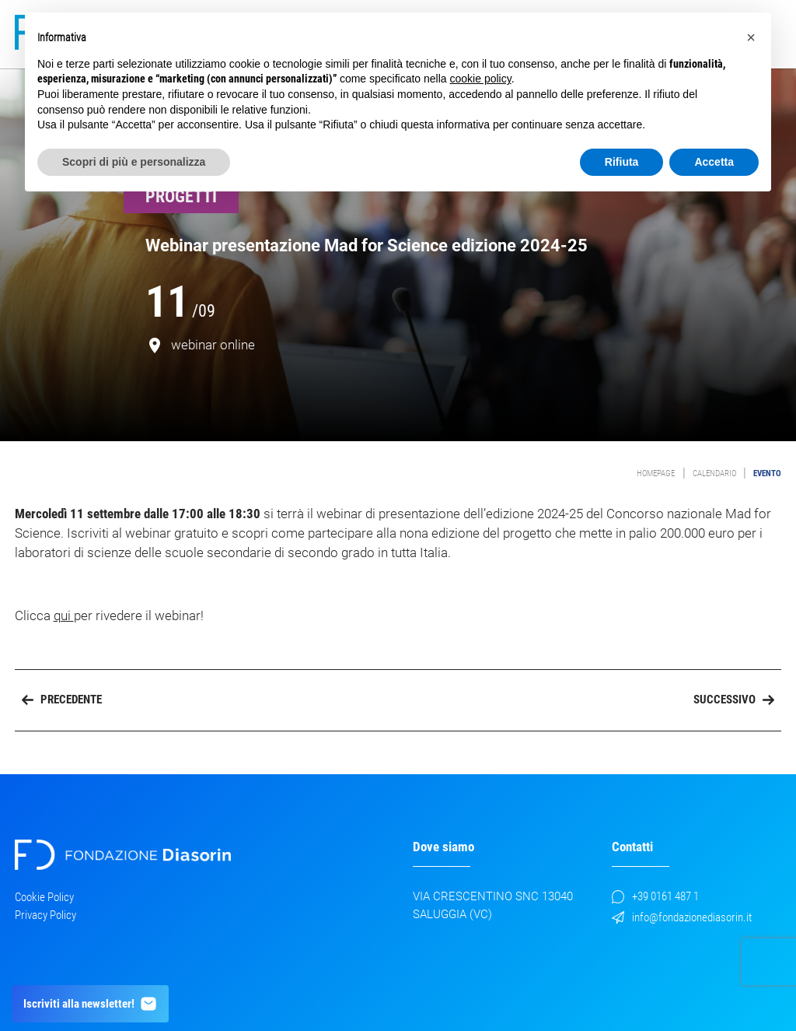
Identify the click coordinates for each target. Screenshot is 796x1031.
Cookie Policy (44, 897)
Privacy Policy (45, 915)
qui (64, 615)
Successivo (733, 700)
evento (767, 473)
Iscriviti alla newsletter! (90, 1003)
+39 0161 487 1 (655, 896)
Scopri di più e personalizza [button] (133, 162)
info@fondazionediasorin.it (682, 917)
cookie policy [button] (480, 78)
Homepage (656, 473)
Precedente (62, 700)
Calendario (714, 473)
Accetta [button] (714, 162)
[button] (750, 37)
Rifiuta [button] (622, 162)
